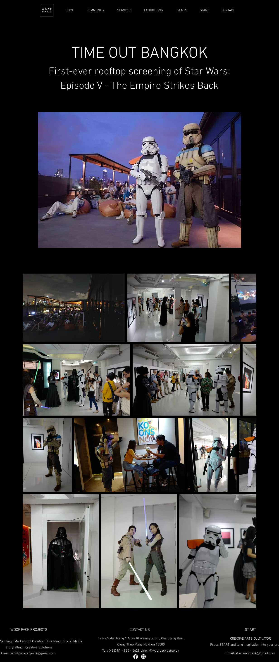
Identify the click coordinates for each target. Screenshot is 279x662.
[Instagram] (143, 656)
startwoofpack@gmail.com (255, 653)
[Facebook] (135, 656)
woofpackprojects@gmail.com (33, 653)
